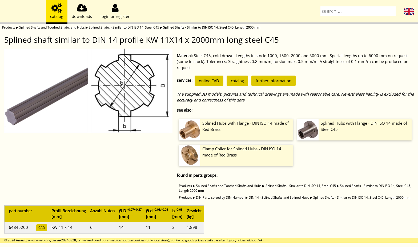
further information (273, 80)
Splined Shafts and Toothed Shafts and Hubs (52, 27)
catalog (237, 80)
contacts (177, 240)
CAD (41, 227)
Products (8, 27)
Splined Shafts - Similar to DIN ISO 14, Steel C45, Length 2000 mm (211, 27)
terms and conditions (93, 240)
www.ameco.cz (39, 240)
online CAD (209, 80)
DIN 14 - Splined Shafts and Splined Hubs (279, 197)
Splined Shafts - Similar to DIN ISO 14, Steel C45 (124, 27)
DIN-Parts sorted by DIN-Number (220, 197)
